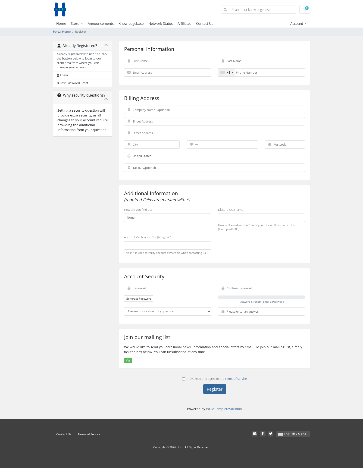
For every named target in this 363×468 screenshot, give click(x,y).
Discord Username (230, 209)
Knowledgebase (131, 23)
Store (75, 23)
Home (61, 23)
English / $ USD (292, 434)
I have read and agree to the (214, 379)
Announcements (101, 23)
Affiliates (184, 23)
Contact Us (204, 23)
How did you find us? (138, 209)
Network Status (160, 23)
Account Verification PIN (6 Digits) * (147, 237)
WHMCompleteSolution (224, 409)
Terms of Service (236, 379)
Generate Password (138, 299)
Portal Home (62, 32)
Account (297, 23)
